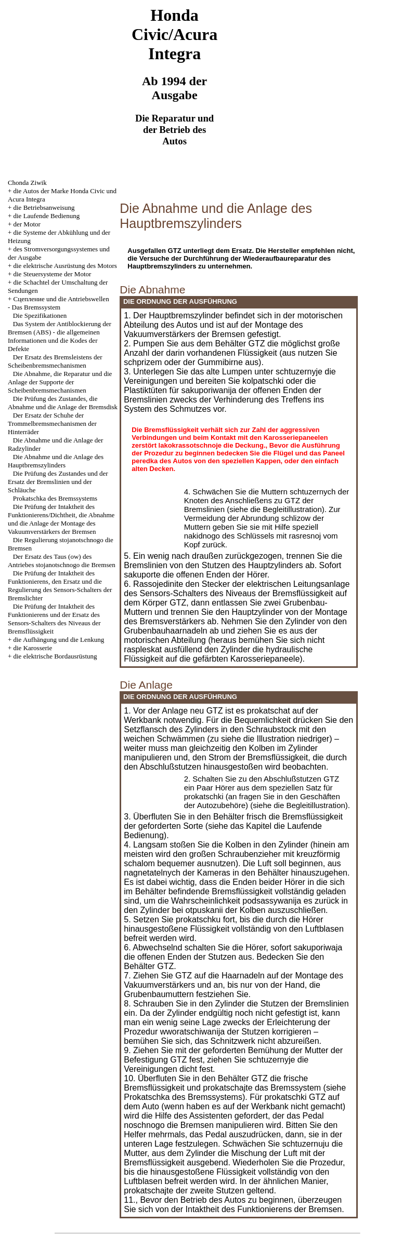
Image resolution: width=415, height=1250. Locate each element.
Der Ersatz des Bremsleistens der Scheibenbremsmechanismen (55, 361)
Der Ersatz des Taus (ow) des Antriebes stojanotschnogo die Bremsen (61, 561)
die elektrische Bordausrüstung (55, 656)
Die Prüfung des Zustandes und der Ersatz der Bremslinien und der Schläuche (58, 481)
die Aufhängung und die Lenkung (59, 639)
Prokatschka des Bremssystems (55, 498)
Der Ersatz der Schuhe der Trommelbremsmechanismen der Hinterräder (52, 423)
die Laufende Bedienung (47, 216)
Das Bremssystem (36, 307)
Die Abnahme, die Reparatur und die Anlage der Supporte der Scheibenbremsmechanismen (60, 382)
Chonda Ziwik (27, 182)
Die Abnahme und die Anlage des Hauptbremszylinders (55, 461)
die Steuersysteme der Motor (53, 274)
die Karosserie (33, 648)
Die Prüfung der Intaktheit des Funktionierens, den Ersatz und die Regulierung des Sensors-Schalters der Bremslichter (60, 585)
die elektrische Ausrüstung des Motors (65, 266)
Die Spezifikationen (40, 315)
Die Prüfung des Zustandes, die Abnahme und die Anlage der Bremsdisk (63, 403)
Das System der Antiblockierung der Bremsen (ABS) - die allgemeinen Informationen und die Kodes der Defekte (59, 336)
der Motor (27, 224)
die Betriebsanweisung (44, 207)
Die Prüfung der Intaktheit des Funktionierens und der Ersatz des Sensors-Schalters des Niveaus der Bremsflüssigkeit (54, 618)
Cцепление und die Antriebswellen (61, 299)
